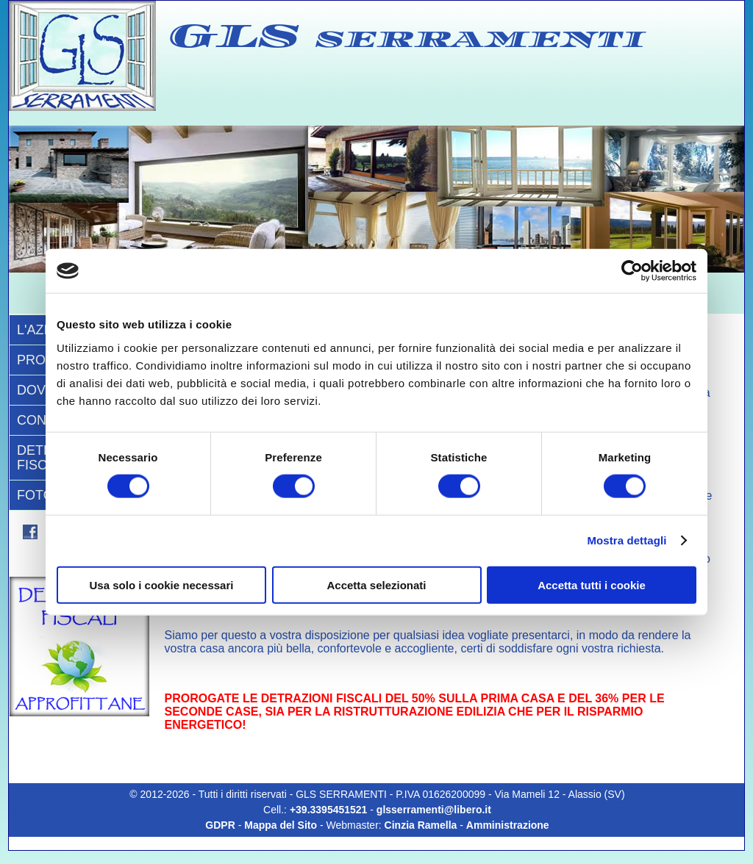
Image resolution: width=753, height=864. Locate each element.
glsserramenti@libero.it (433, 810)
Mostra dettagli (626, 540)
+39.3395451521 (330, 810)
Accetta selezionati (376, 584)
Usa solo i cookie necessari (162, 584)
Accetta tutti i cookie (592, 584)
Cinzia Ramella (421, 825)
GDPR (220, 825)
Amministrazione (507, 825)
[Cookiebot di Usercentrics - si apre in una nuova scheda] (632, 271)
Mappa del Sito (280, 825)
